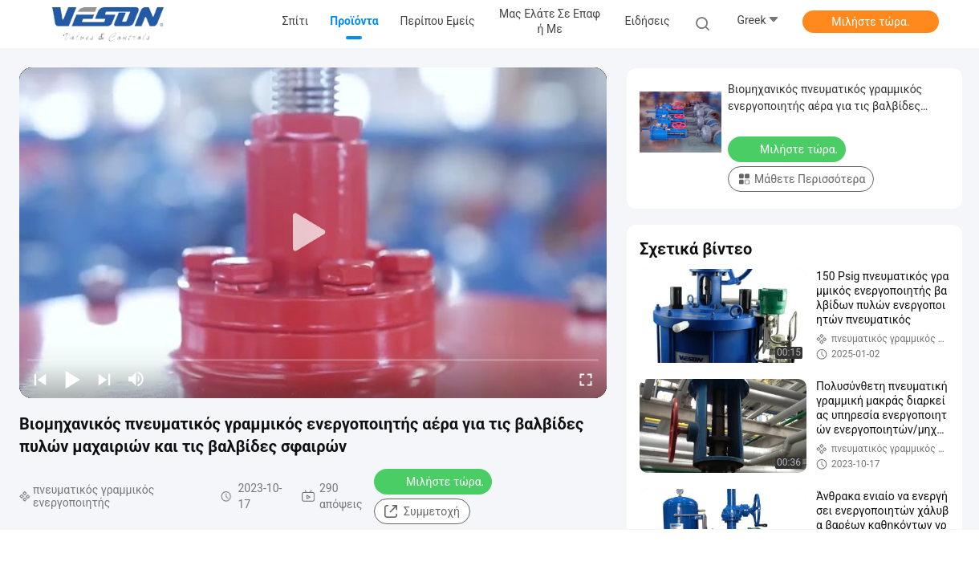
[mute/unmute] (136, 379)
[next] (104, 379)
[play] (313, 233)
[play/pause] (72, 379)
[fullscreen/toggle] (586, 379)
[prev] (40, 379)
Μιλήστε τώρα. (870, 21)
